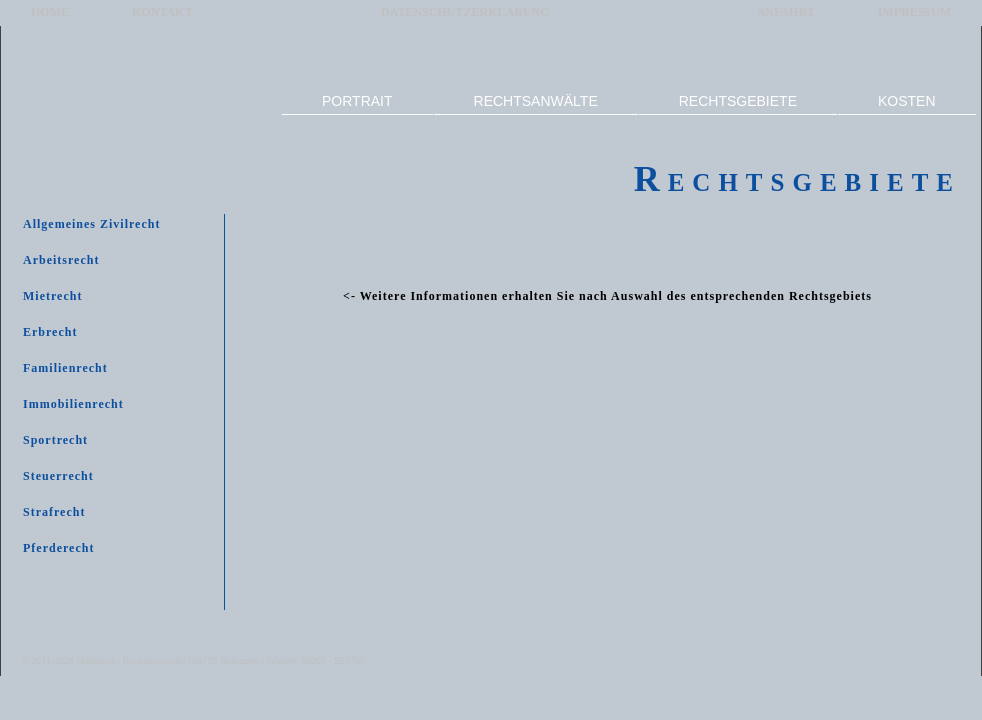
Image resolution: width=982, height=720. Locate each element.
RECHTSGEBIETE (738, 101)
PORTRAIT (357, 101)
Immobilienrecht (73, 404)
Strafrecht (54, 512)
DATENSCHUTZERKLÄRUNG (465, 12)
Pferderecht (58, 548)
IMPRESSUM (914, 12)
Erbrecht (50, 332)
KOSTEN (907, 101)
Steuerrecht (58, 476)
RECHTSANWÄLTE (536, 101)
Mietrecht (52, 296)
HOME (50, 12)
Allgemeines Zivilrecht (91, 224)
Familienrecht (65, 368)
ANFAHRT (786, 12)
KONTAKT (162, 12)
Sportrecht (55, 440)
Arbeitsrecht (61, 260)
